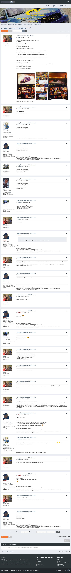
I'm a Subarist (39, 564)
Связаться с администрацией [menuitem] (32, 570)
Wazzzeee (5, 129)
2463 (9, 339)
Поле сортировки (37, 531)
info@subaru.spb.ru (41, 565)
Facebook (39, 561)
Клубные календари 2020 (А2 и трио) (16, 28)
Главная (50, 5)
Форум (59, 561)
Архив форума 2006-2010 (63, 562)
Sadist (4, 189)
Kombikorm (5, 204)
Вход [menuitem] (69, 1)
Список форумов (10, 551)
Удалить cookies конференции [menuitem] (8, 570)
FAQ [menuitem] (63, 5)
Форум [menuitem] (57, 5)
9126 (10, 153)
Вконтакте (39, 559)
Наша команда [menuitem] (21, 570)
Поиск (11, 2)
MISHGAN (20, 166)
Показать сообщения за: (20, 531)
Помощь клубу (61, 565)
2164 (10, 132)
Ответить (5, 31)
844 (8, 45)
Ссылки (68, 5)
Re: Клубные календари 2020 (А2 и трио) (26, 107)
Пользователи (61, 564)
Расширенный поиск (14, 2)
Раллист (4, 42)
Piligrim (4, 240)
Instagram (39, 562)
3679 (10, 192)
